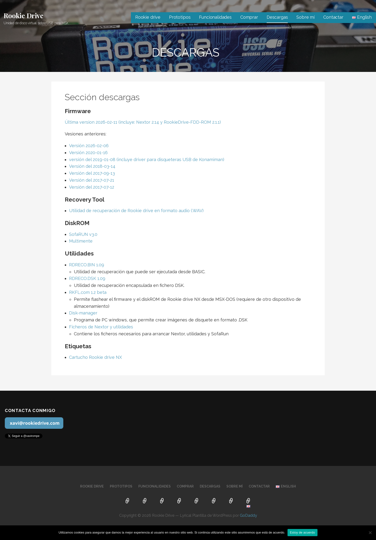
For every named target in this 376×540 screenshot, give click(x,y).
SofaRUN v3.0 (83, 234)
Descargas (277, 17)
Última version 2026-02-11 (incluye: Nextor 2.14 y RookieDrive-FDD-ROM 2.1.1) (143, 122)
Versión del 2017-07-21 (91, 180)
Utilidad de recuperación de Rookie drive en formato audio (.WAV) (136, 210)
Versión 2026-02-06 (89, 145)
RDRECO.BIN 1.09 (86, 264)
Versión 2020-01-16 (89, 152)
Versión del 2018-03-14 (92, 166)
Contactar (333, 17)
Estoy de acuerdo (302, 532)
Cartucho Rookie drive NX (95, 357)
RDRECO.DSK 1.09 (87, 278)
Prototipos (179, 17)
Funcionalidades (215, 17)
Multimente (81, 241)
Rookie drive (147, 17)
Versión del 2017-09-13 (92, 173)
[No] (370, 532)
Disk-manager (83, 312)
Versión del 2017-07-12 (91, 187)
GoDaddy (248, 515)
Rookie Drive (23, 15)
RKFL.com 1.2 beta (87, 292)
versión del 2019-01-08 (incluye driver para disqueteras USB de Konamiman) (146, 159)
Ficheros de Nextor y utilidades (101, 326)
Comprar (249, 17)
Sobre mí (305, 17)
